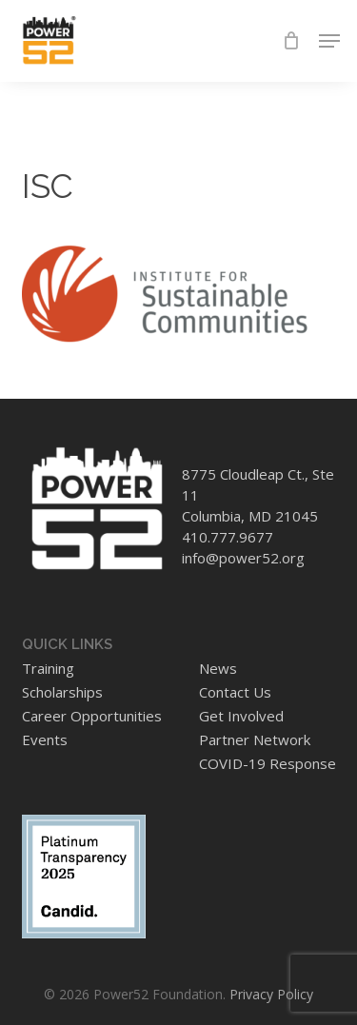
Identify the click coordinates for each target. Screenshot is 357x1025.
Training (48, 668)
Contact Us (235, 691)
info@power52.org (243, 557)
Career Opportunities (92, 715)
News (218, 668)
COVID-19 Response (267, 763)
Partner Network (254, 739)
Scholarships (62, 691)
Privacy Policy (271, 994)
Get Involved (241, 715)
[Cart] (290, 40)
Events (45, 739)
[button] (329, 40)
